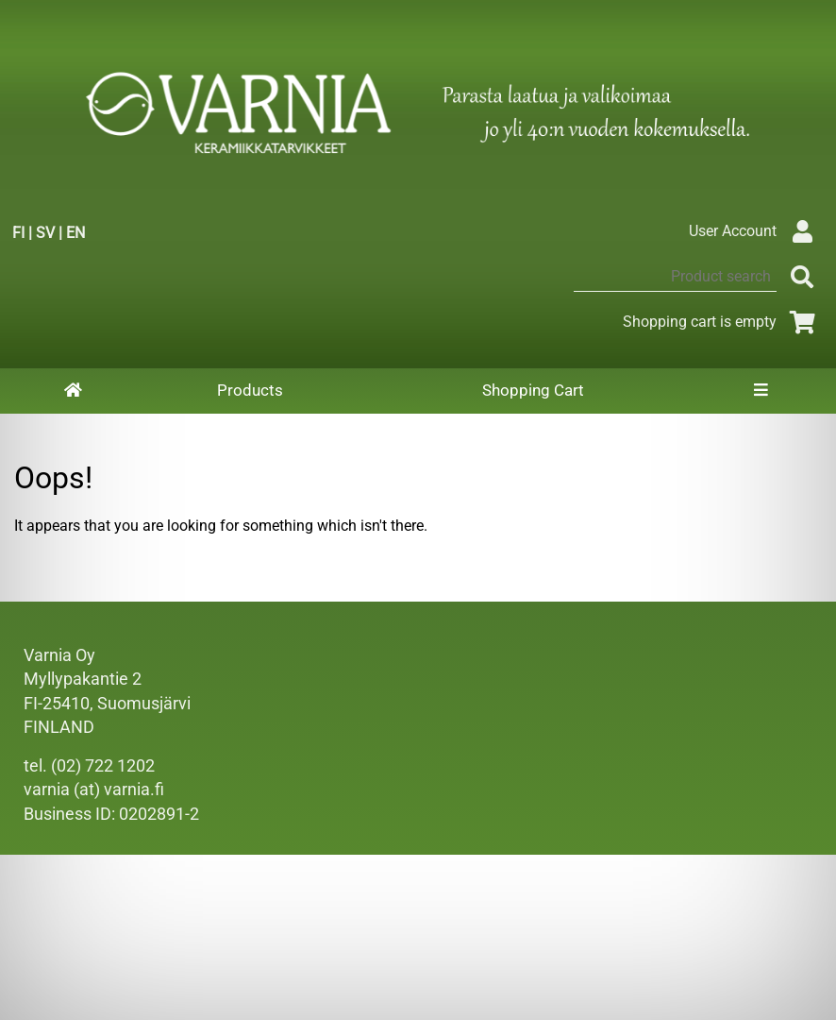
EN (75, 233)
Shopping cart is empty (722, 322)
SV (45, 233)
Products (250, 390)
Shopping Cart (533, 390)
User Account (755, 231)
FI (18, 233)
